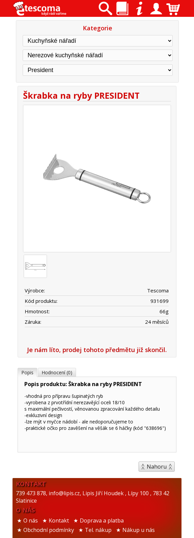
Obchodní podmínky (48, 530)
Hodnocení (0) (57, 372)
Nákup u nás (138, 530)
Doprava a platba (102, 520)
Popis (27, 372)
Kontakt (59, 520)
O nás (30, 520)
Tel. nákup (98, 530)
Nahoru (157, 466)
